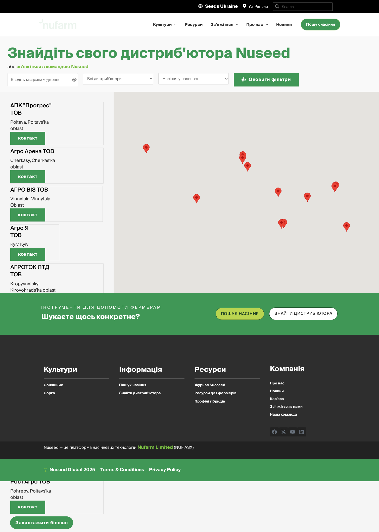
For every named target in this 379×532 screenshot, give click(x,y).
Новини (284, 24)
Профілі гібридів (210, 401)
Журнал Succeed (210, 385)
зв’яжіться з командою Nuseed (53, 67)
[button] (27, 138)
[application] (174, 24)
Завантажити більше (41, 523)
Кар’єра (277, 399)
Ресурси (194, 24)
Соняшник (53, 385)
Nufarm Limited (155, 447)
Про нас (257, 24)
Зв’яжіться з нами (286, 407)
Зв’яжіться (225, 24)
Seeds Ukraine (221, 6)
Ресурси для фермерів (215, 393)
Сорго (49, 393)
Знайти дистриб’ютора (140, 393)
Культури (165, 24)
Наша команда (283, 414)
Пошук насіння (132, 385)
